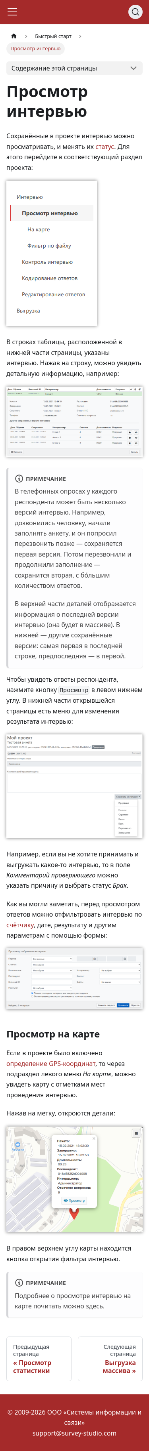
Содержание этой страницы (54, 68)
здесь (94, 1306)
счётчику (20, 925)
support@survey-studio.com (75, 1433)
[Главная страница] (13, 36)
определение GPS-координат (50, 1063)
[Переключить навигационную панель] (12, 12)
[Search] (135, 12)
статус (104, 146)
